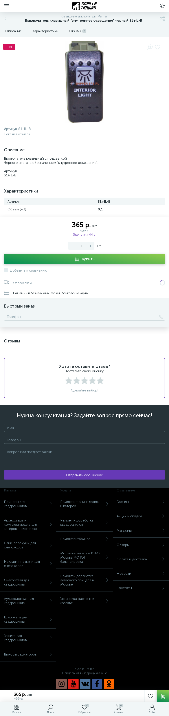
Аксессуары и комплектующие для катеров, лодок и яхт (28, 524)
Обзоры (141, 545)
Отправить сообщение (84, 475)
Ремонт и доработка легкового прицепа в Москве (84, 580)
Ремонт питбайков (84, 539)
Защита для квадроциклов (28, 638)
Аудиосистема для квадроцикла (28, 601)
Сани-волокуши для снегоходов (28, 545)
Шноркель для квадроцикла (28, 619)
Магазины (141, 530)
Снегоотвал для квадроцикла (28, 582)
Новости (141, 573)
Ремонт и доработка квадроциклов (84, 522)
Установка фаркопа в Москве (84, 601)
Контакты (141, 588)
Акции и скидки (141, 516)
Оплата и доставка (141, 559)
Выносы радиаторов (28, 654)
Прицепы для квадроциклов (28, 504)
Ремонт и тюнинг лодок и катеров (84, 504)
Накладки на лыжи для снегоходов (28, 563)
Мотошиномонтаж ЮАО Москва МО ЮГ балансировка (84, 557)
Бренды (141, 502)
